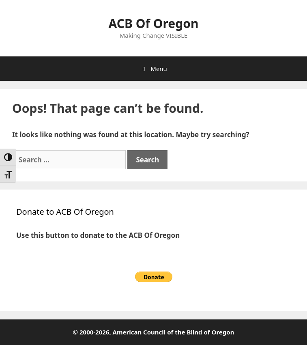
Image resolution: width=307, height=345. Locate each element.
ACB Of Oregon (154, 23)
